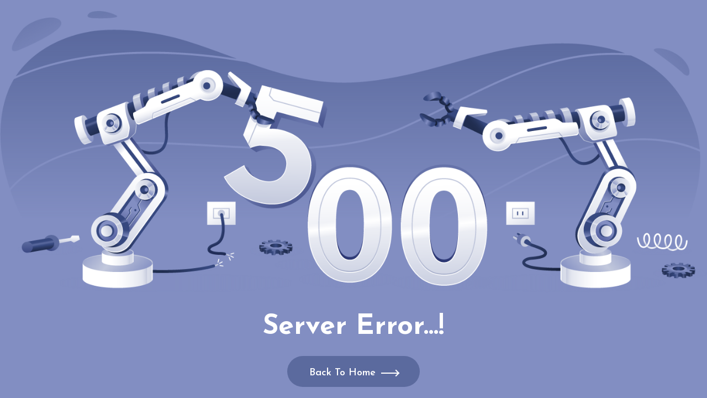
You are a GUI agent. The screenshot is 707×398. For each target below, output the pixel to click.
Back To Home (342, 373)
